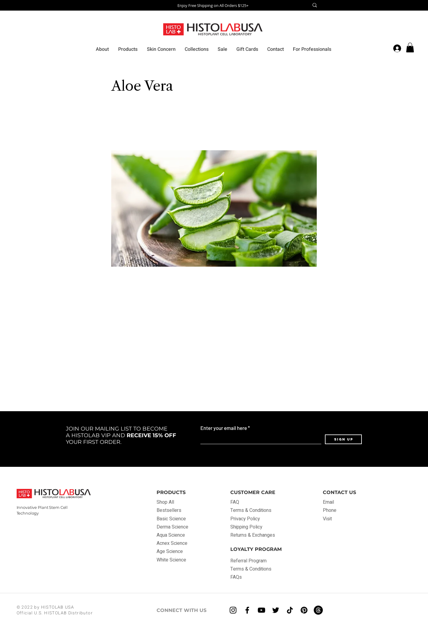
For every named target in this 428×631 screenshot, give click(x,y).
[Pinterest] (304, 610)
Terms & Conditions (250, 510)
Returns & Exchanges (252, 535)
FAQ (235, 502)
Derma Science (172, 527)
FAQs (236, 577)
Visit (327, 518)
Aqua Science (171, 535)
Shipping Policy (246, 527)
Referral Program (248, 560)
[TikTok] (289, 610)
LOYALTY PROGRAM (256, 549)
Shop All (165, 502)
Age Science (170, 551)
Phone (329, 510)
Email (328, 502)
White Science (171, 560)
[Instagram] (233, 610)
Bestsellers (169, 510)
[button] (410, 47)
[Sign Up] (343, 439)
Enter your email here (223, 428)
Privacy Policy (245, 518)
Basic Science (171, 518)
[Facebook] (247, 610)
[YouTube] (261, 610)
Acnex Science (172, 543)
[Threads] (318, 610)
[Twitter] (275, 610)
